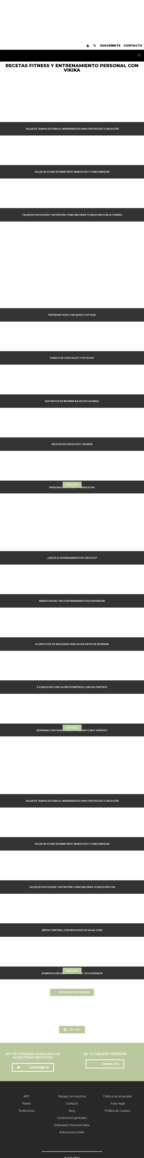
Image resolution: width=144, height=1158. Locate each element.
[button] (139, 55)
